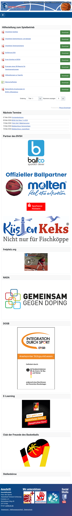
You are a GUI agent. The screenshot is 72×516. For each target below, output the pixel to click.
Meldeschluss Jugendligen (21, 129)
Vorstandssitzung (17, 117)
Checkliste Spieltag (11, 32)
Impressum (5, 509)
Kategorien (8, 22)
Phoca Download (64, 108)
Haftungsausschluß (16, 509)
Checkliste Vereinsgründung (14, 46)
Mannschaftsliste (11, 82)
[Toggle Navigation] (3, 15)
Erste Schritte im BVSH (12, 59)
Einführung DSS (10, 53)
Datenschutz (28, 509)
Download (65, 32)
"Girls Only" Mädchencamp (20, 123)
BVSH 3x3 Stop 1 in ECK (20, 120)
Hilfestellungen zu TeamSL (14, 75)
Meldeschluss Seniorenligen (21, 126)
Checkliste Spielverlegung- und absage (18, 39)
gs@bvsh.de (9, 506)
